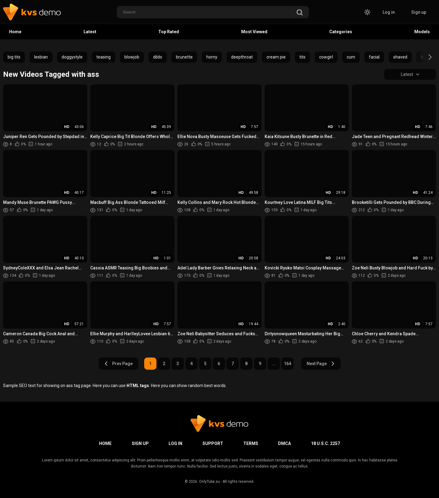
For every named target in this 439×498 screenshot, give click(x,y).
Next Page (321, 363)
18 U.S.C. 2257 (325, 443)
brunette (184, 57)
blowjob (131, 57)
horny (211, 57)
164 (287, 363)
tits (302, 57)
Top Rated (168, 31)
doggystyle (72, 57)
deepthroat (242, 57)
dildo (157, 57)
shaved (400, 57)
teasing (103, 57)
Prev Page (118, 363)
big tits (14, 57)
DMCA (284, 443)
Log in (389, 12)
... (274, 363)
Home (15, 31)
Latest (90, 31)
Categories (340, 31)
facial (374, 57)
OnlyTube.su (209, 481)
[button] (424, 57)
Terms (250, 443)
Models (422, 31)
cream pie (276, 57)
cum (351, 57)
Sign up (418, 12)
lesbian (41, 57)
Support (212, 443)
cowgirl (326, 57)
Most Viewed (254, 31)
